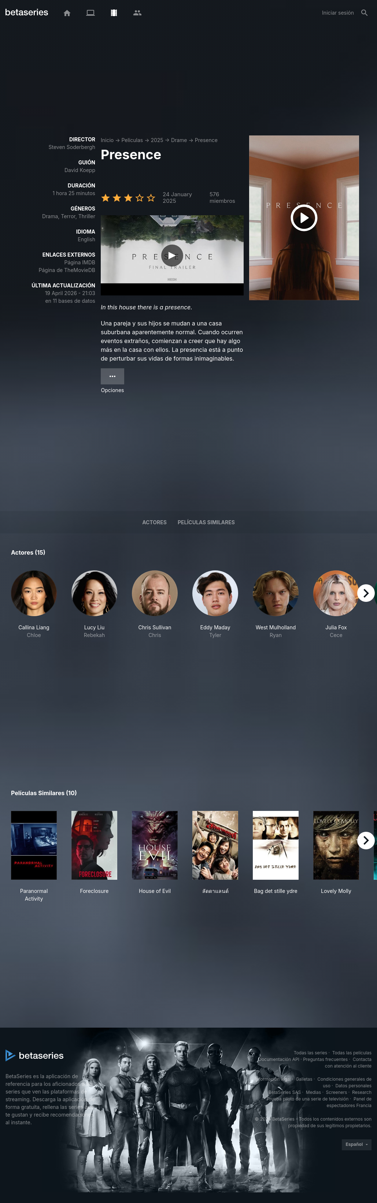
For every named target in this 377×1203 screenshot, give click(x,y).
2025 (157, 140)
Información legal (273, 1079)
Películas (132, 140)
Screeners (336, 1092)
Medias (313, 1092)
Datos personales (353, 1085)
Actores (154, 522)
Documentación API (278, 1059)
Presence (206, 140)
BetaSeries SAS (285, 1092)
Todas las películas (352, 1052)
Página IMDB (79, 262)
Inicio (107, 140)
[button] (34, 612)
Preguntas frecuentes (325, 1059)
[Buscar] (365, 13)
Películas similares (206, 522)
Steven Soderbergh (71, 147)
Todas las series (310, 1052)
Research (362, 1092)
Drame (179, 140)
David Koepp (79, 170)
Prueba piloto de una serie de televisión (307, 1099)
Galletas (304, 1079)
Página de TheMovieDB (67, 270)
